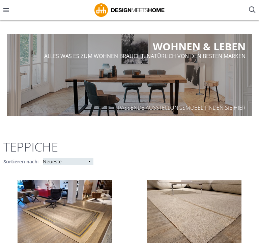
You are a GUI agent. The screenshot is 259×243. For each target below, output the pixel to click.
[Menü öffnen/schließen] (6, 10)
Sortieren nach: (21, 161)
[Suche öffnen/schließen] (253, 10)
